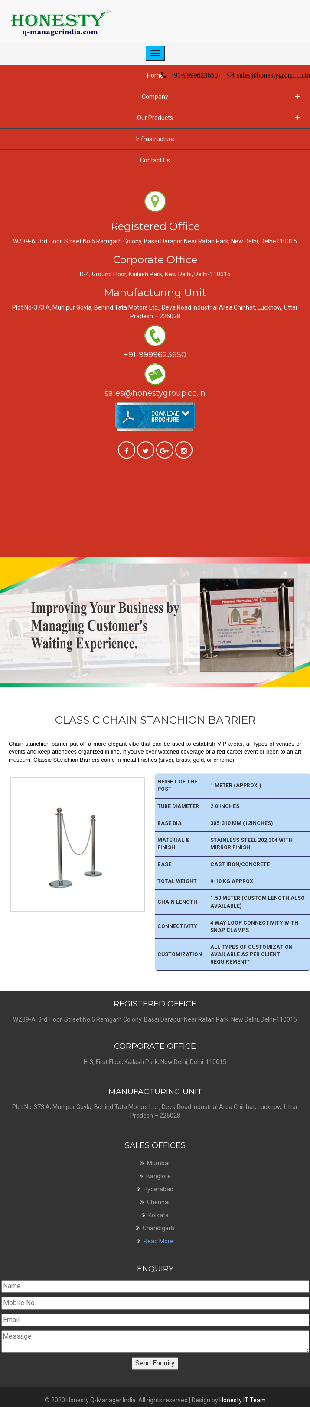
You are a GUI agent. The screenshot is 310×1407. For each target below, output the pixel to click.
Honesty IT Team (242, 1400)
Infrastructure (155, 139)
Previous (5, 560)
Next (304, 560)
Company (221, 96)
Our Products (218, 117)
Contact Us (155, 160)
